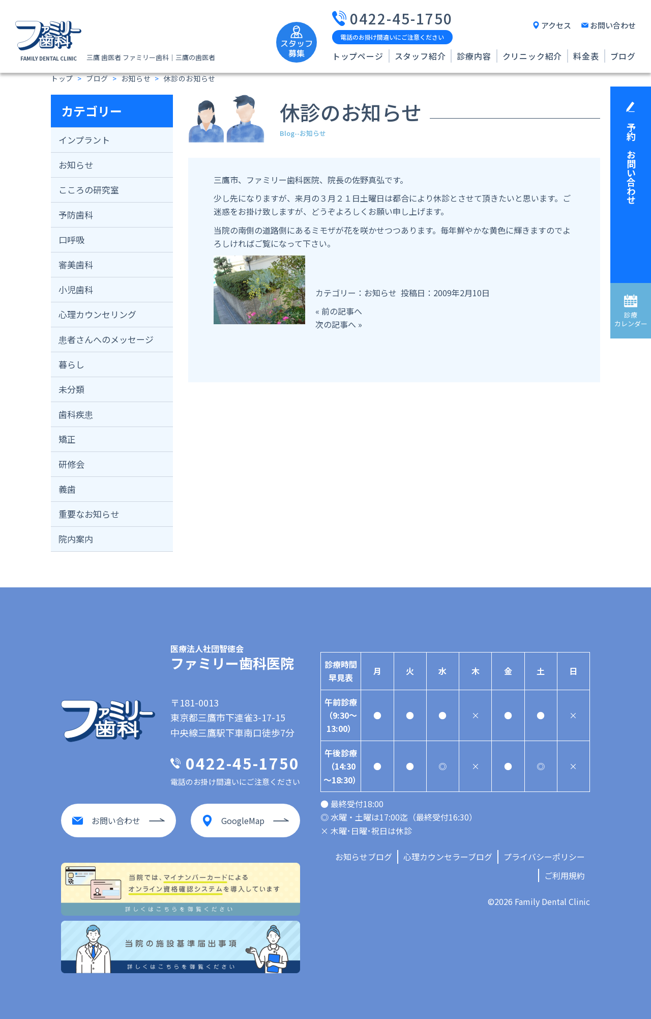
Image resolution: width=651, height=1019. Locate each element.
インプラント (84, 139)
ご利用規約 (564, 875)
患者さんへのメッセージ (106, 339)
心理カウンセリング (97, 314)
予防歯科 (75, 214)
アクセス (556, 25)
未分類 (71, 389)
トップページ (357, 56)
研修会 (71, 464)
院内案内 (75, 538)
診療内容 (474, 56)
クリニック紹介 (532, 56)
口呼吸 (71, 239)
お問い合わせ (613, 25)
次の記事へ (335, 324)
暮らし (71, 364)
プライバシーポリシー (544, 857)
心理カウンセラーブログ (447, 857)
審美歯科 (75, 264)
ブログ (623, 56)
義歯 (67, 489)
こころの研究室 (88, 189)
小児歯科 (75, 289)
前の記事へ (341, 311)
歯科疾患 (75, 414)
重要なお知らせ (88, 513)
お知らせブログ (363, 857)
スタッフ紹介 (420, 56)
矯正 (67, 439)
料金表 (586, 56)
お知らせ (75, 164)
